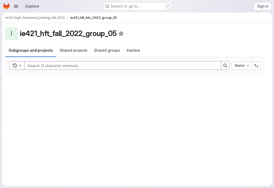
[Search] (120, 65)
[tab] (30, 50)
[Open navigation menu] (16, 6)
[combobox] (241, 65)
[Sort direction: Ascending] (256, 65)
